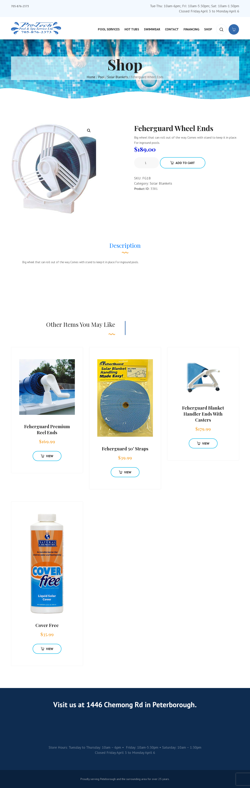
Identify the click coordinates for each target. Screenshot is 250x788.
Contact (172, 29)
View (47, 456)
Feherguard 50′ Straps (125, 449)
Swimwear (152, 29)
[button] (88, 130)
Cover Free (47, 625)
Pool (101, 77)
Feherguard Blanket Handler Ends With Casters (203, 414)
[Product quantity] (147, 162)
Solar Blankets (117, 77)
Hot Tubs (131, 29)
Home (91, 77)
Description (125, 245)
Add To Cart (182, 163)
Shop (208, 29)
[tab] (125, 247)
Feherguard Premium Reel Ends (47, 429)
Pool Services (109, 29)
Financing (191, 29)
